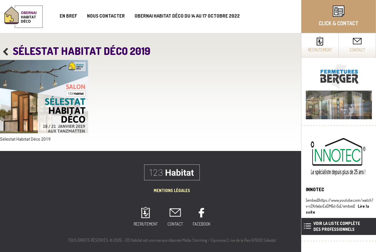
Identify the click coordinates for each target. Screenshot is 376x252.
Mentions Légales (172, 190)
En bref (68, 16)
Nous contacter (106, 16)
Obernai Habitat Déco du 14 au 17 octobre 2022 (187, 16)
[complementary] (338, 126)
